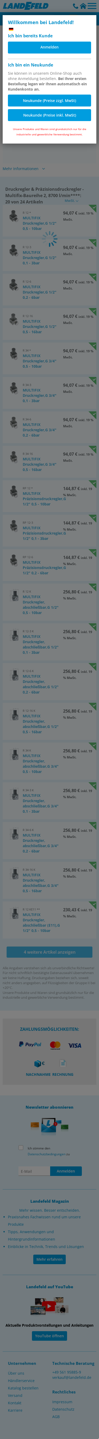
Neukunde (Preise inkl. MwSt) (49, 115)
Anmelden (49, 47)
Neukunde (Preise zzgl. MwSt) (49, 100)
